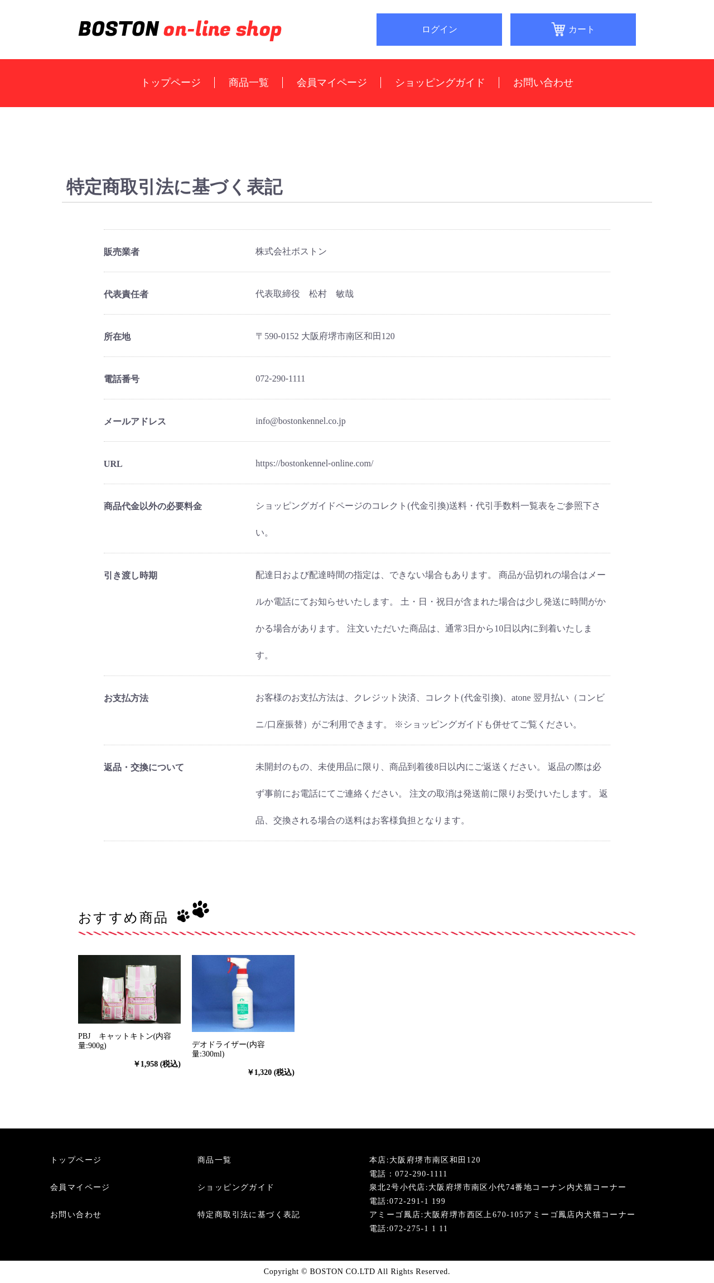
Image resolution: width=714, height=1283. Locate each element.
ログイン (439, 29)
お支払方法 (126, 698)
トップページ (171, 82)
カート (581, 29)
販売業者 (121, 252)
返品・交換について (144, 767)
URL (113, 464)
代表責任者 (126, 294)
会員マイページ (332, 82)
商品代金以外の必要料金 (153, 506)
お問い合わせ (543, 82)
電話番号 (121, 379)
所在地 (117, 336)
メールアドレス (135, 421)
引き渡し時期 (130, 575)
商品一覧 (249, 82)
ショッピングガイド (440, 82)
